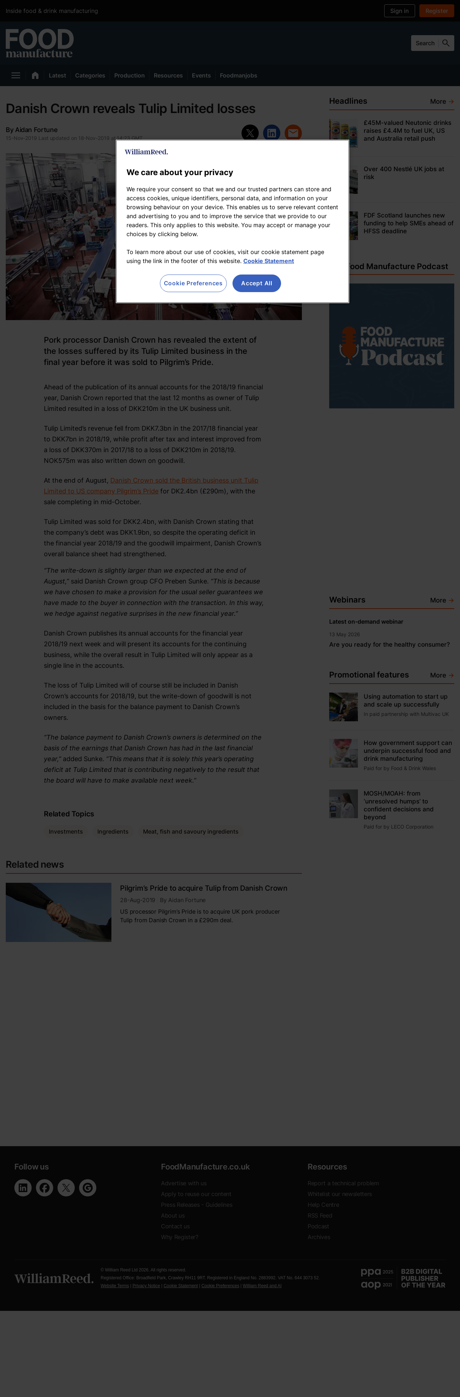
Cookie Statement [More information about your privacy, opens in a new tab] (268, 260)
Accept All (256, 283)
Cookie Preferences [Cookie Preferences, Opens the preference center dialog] (193, 283)
